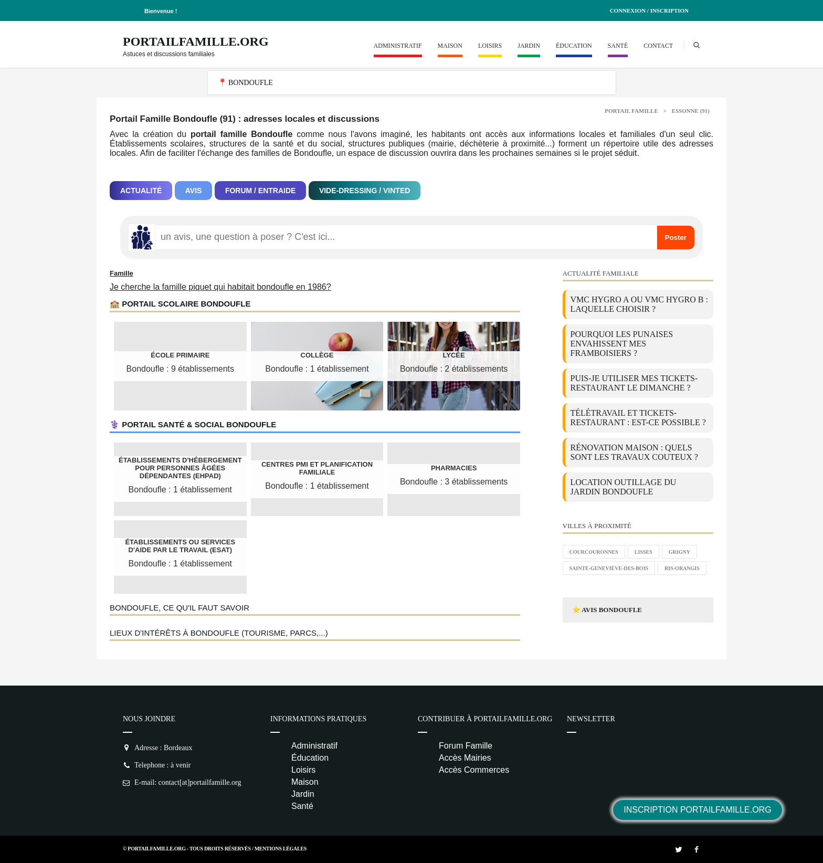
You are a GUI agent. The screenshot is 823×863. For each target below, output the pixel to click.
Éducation (574, 45)
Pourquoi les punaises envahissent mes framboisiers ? (622, 343)
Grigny (679, 552)
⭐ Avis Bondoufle (607, 610)
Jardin (529, 45)
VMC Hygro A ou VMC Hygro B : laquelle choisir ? (639, 304)
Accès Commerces (474, 769)
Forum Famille (465, 745)
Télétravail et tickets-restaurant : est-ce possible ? (638, 417)
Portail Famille (631, 111)
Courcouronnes (593, 552)
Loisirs (490, 45)
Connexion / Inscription (649, 10)
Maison (450, 45)
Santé (618, 45)
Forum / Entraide (260, 190)
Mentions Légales (281, 848)
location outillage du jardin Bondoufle (624, 487)
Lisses (643, 552)
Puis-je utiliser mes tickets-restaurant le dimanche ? (634, 383)
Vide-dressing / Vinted (364, 190)
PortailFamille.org (196, 41)
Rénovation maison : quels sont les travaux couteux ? (634, 452)
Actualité (141, 190)
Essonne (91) (691, 111)
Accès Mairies (465, 757)
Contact (658, 45)
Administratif (398, 45)
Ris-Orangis (682, 568)
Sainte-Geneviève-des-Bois (609, 568)
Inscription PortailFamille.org (697, 809)
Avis (193, 190)
